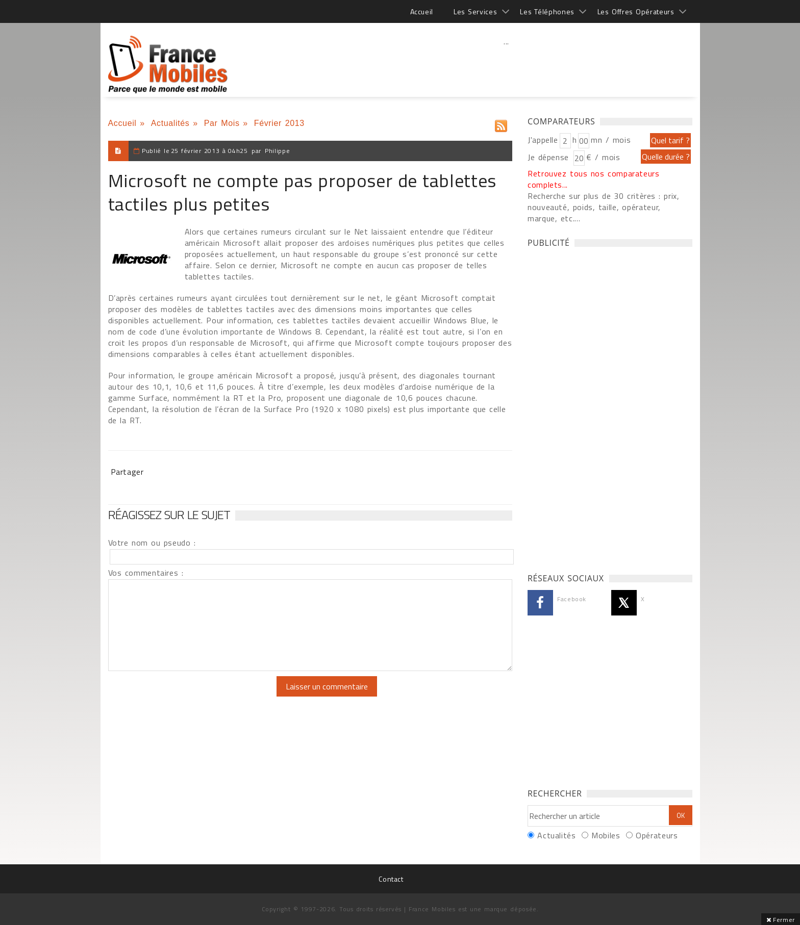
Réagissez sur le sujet (169, 514)
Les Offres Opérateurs (635, 11)
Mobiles (605, 835)
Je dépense (550, 157)
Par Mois (222, 123)
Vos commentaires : (146, 572)
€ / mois (603, 157)
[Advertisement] (506, 64)
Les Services (475, 11)
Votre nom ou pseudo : (152, 542)
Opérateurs (657, 835)
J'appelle (543, 139)
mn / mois (611, 139)
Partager (127, 472)
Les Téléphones (547, 11)
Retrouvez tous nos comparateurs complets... (594, 179)
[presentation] (193, 696)
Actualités (170, 123)
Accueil (421, 11)
